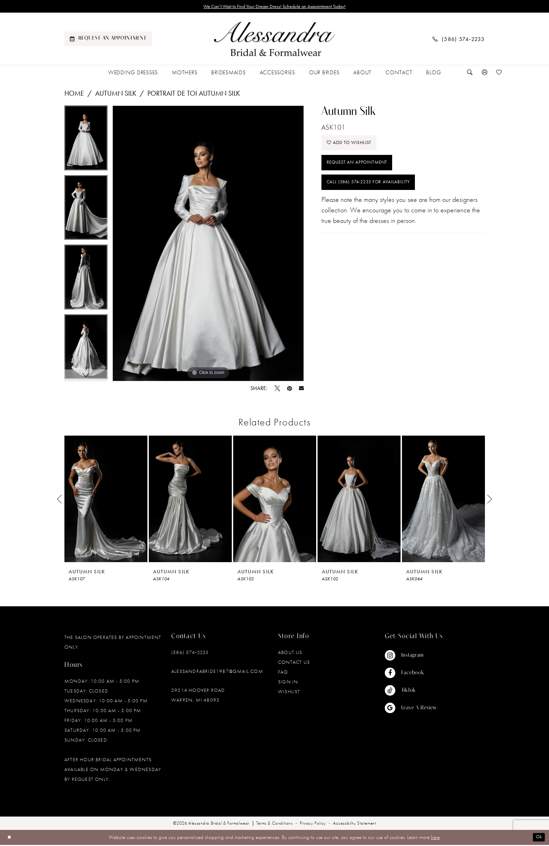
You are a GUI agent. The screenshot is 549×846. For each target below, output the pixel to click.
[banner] (274, 40)
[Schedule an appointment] (108, 40)
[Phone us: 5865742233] (458, 40)
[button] (484, 73)
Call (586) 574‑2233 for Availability (376, 191)
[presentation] (105, 500)
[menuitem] (108, 40)
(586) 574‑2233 (190, 653)
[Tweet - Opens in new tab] (277, 390)
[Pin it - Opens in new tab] (289, 390)
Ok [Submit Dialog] (537, 838)
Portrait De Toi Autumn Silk (193, 94)
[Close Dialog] (10, 838)
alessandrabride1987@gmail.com (217, 672)
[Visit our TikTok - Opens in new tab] (411, 692)
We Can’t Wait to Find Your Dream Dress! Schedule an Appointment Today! (274, 7)
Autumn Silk (115, 94)
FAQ (283, 673)
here (435, 838)
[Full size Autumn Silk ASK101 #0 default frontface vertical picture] (208, 244)
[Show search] (470, 73)
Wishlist (289, 693)
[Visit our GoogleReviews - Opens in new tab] (411, 709)
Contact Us (294, 663)
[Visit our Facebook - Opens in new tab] (411, 674)
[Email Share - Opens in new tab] (301, 389)
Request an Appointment (362, 168)
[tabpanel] (85, 142)
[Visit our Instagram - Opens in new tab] (411, 656)
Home (74, 94)
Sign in (288, 683)
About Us (290, 653)
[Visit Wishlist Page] (499, 73)
